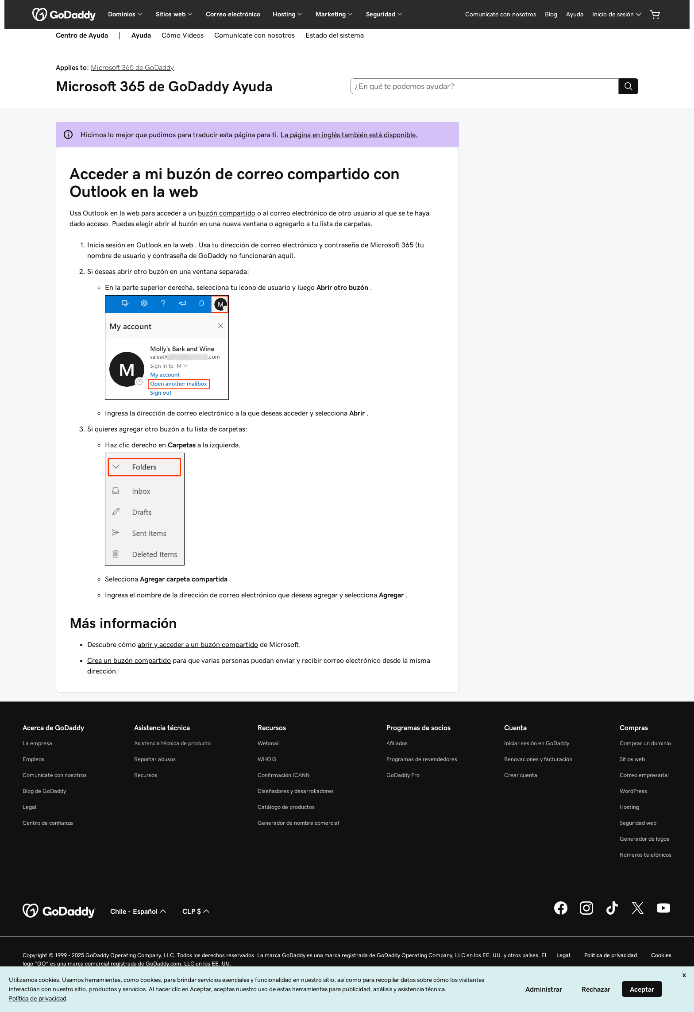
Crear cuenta (520, 775)
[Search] (628, 86)
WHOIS (267, 759)
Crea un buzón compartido (129, 660)
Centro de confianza (48, 823)
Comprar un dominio (645, 743)
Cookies (661, 955)
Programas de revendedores (421, 759)
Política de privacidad (610, 955)
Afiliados (397, 743)
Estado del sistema (334, 34)
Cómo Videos (183, 34)
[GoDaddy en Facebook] (561, 913)
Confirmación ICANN (284, 775)
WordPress (633, 791)
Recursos (145, 775)
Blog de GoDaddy (44, 791)
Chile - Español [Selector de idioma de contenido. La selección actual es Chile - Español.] (139, 911)
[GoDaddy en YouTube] (663, 913)
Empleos (33, 759)
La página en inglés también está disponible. (349, 134)
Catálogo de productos (286, 807)
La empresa (37, 743)
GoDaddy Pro (403, 775)
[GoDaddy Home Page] (59, 911)
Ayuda (574, 14)
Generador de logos (644, 839)
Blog (551, 14)
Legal (29, 807)
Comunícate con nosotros (500, 14)
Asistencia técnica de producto (172, 743)
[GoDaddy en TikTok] (612, 913)
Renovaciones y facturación (538, 759)
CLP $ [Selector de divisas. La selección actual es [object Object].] (197, 911)
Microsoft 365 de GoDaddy (132, 67)
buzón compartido (226, 212)
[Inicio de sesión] (618, 14)
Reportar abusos (155, 759)
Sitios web (632, 759)
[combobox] (485, 86)
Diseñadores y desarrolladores (296, 791)
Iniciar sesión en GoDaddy (536, 743)
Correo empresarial (644, 775)
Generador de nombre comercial (298, 823)
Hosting (629, 807)
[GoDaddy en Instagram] (586, 913)
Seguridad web (638, 823)
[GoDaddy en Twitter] (638, 913)
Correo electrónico (233, 14)
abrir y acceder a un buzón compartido (198, 644)
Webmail (269, 743)
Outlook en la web (164, 244)
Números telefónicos (645, 855)
